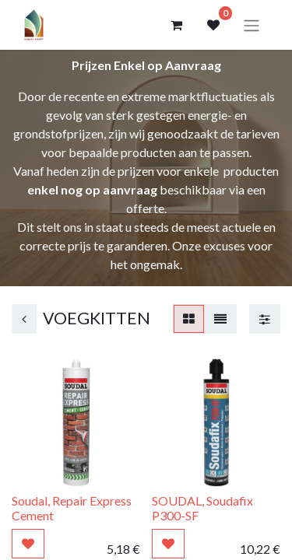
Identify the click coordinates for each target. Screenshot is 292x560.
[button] (28, 543)
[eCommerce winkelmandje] (176, 24)
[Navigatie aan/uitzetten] (251, 25)
